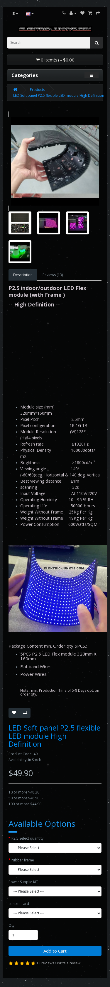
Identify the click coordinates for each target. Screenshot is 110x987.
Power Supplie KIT (23, 881)
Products (37, 89)
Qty (11, 925)
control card (19, 903)
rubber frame (22, 860)
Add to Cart (55, 951)
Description (23, 274)
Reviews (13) (53, 274)
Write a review (68, 963)
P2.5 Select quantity (27, 838)
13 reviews (45, 963)
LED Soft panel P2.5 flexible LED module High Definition (58, 95)
